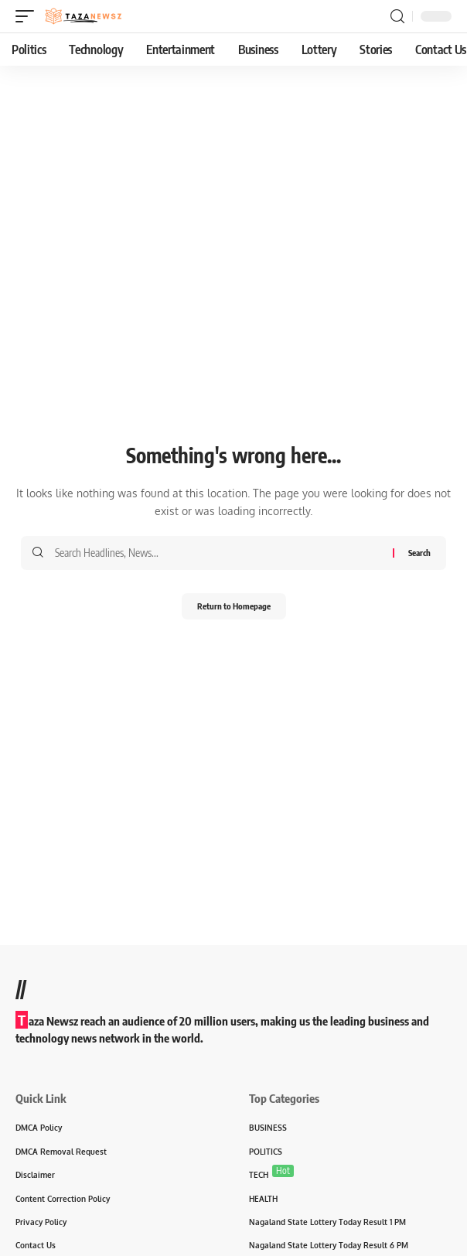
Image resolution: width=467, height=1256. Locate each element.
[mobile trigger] (28, 16)
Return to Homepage (234, 606)
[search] (397, 17)
